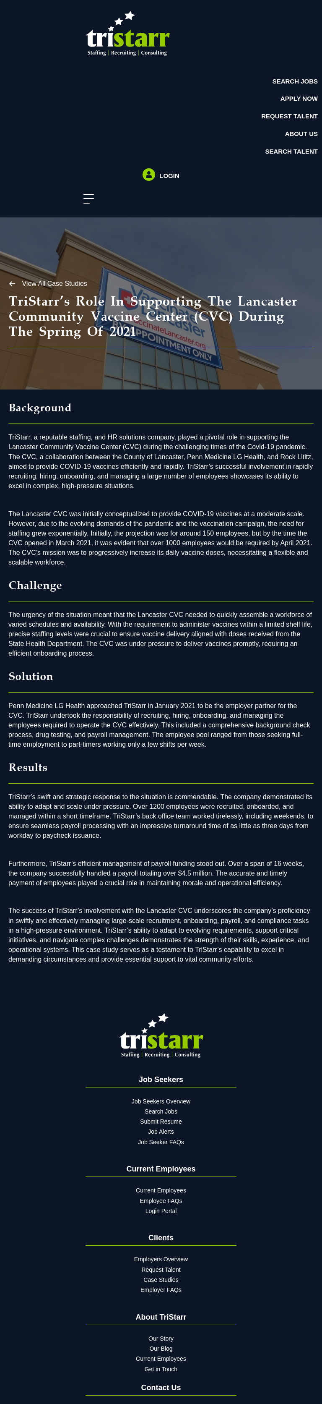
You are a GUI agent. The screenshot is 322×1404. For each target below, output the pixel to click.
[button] (86, 199)
